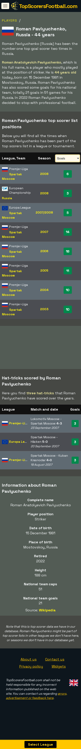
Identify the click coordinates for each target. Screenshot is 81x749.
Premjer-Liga (19, 429)
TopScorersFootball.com (48, 6)
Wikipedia (47, 616)
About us (28, 665)
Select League (40, 744)
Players (9, 20)
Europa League (20, 448)
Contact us (54, 665)
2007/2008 (44, 212)
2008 (44, 174)
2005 (44, 270)
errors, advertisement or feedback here (36, 702)
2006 (44, 251)
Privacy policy (31, 672)
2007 (44, 232)
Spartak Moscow (12, 176)
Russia (7, 198)
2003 (44, 309)
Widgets (59, 672)
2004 (44, 290)
